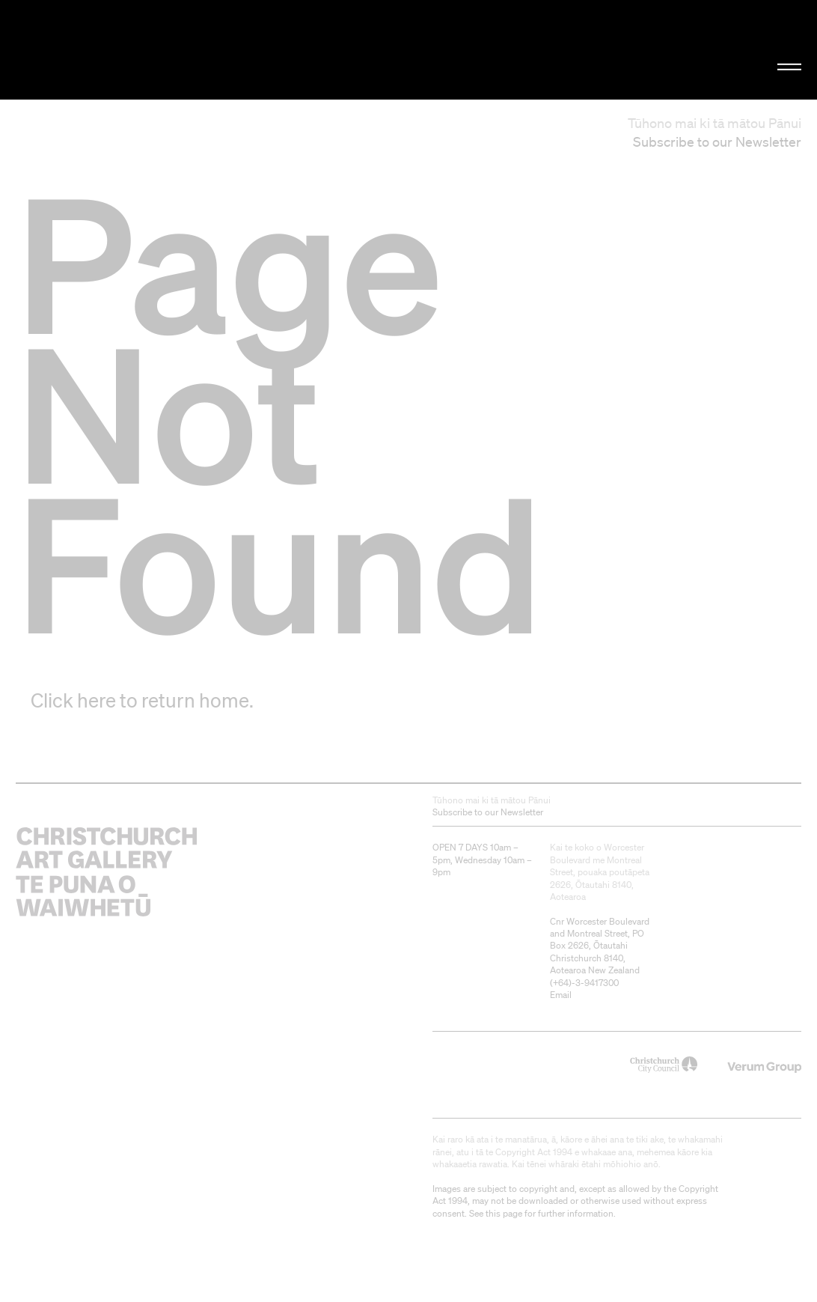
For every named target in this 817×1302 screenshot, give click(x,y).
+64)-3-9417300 (586, 982)
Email (561, 994)
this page (504, 1213)
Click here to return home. (142, 700)
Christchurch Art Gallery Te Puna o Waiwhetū (137, 49)
